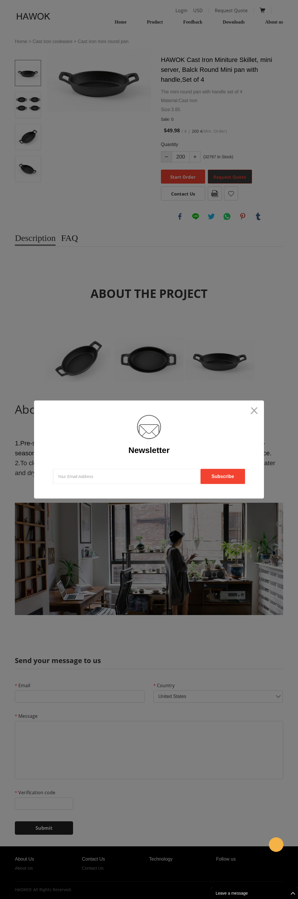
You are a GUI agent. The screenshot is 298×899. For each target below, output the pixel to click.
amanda (276, 844)
